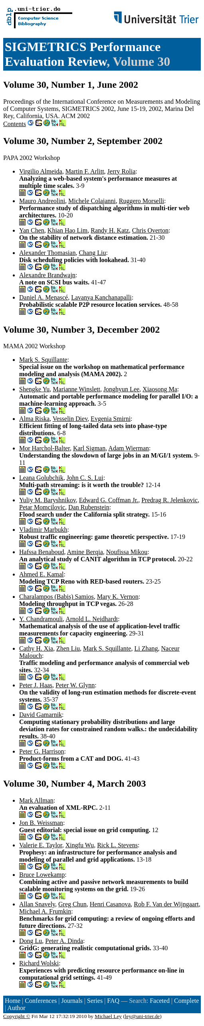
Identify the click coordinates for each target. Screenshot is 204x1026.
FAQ (113, 1000)
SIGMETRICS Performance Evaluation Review (82, 54)
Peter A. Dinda (64, 940)
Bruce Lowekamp (42, 874)
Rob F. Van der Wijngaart (166, 904)
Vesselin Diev (70, 418)
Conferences (41, 1000)
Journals (71, 1000)
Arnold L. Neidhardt (91, 619)
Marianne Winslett (76, 389)
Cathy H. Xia (36, 648)
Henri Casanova (110, 904)
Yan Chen (31, 230)
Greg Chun (72, 904)
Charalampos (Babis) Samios (56, 596)
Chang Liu (92, 252)
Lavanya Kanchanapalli (101, 297)
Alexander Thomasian (47, 252)
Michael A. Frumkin (45, 911)
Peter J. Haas (35, 685)
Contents (14, 123)
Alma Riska (34, 418)
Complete (186, 1000)
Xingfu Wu (79, 845)
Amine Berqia (85, 552)
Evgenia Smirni (111, 418)
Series (95, 1000)
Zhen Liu (68, 648)
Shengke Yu (34, 389)
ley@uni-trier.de (142, 1016)
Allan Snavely (37, 904)
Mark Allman (36, 800)
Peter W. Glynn (75, 685)
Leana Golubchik (41, 477)
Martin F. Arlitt (84, 171)
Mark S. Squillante (43, 359)
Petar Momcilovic (42, 507)
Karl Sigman (89, 448)
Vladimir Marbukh (43, 529)
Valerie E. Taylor (40, 845)
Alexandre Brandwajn (47, 275)
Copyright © (16, 1016)
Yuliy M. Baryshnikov (47, 500)
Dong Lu (30, 940)
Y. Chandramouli (41, 619)
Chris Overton (150, 230)
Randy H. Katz (110, 230)
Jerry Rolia (121, 171)
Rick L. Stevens (117, 845)
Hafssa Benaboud (41, 552)
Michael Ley (108, 1016)
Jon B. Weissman (41, 822)
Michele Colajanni (92, 200)
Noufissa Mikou (127, 552)
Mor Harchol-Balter (44, 448)
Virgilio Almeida (40, 171)
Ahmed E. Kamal (41, 574)
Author (16, 1007)
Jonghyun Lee (121, 389)
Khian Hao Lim (67, 230)
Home (12, 1000)
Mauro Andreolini (42, 200)
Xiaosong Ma (160, 389)
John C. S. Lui (85, 477)
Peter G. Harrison (41, 751)
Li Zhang (146, 648)
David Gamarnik (40, 714)
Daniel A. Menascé (43, 297)
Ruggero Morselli (141, 200)
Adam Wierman (128, 448)
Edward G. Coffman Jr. (109, 500)
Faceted (160, 1000)
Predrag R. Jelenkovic (169, 500)
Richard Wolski (39, 963)
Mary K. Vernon (118, 596)
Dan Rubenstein (88, 507)
